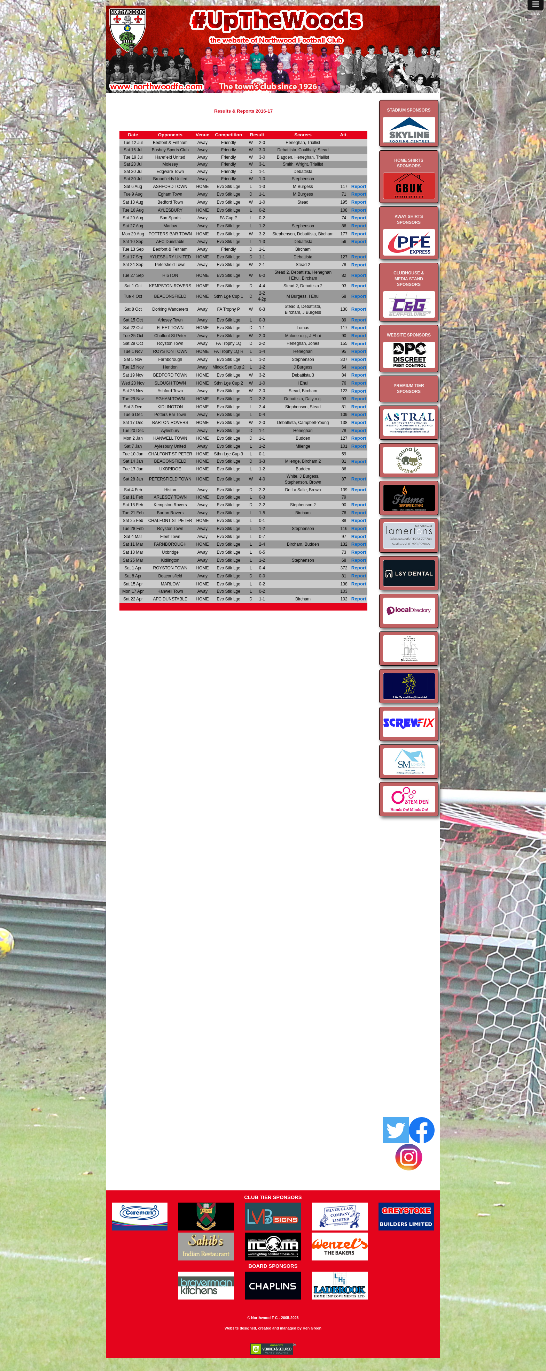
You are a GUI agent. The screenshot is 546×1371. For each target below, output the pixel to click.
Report (358, 186)
